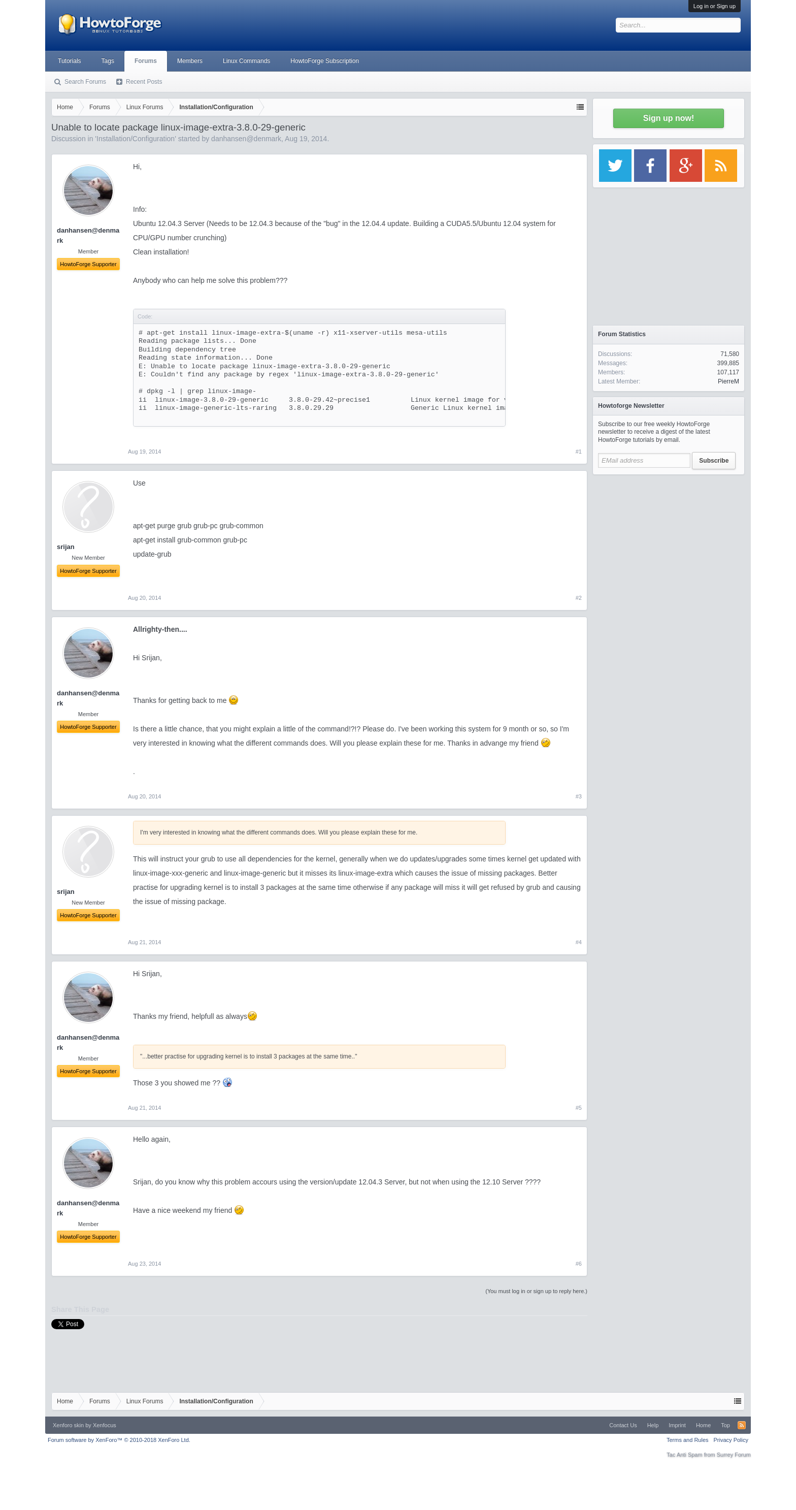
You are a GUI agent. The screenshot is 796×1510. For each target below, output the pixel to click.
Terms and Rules (688, 1440)
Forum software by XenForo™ (119, 1440)
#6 (579, 1264)
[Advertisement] (668, 543)
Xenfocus (104, 1425)
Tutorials (69, 61)
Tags (108, 61)
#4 (579, 942)
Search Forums (85, 81)
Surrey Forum (734, 1455)
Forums (146, 61)
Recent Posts (144, 81)
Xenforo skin (68, 1425)
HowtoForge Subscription (324, 61)
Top (725, 1425)
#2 (579, 598)
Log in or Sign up (714, 6)
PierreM (728, 381)
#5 (579, 1108)
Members (190, 61)
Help (653, 1425)
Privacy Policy (731, 1440)
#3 (579, 796)
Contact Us (623, 1425)
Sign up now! (668, 118)
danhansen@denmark (246, 139)
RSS (742, 1425)
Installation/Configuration (135, 139)
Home (703, 1425)
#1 (579, 451)
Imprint (677, 1425)
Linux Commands (246, 61)
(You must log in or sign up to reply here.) (536, 1291)
